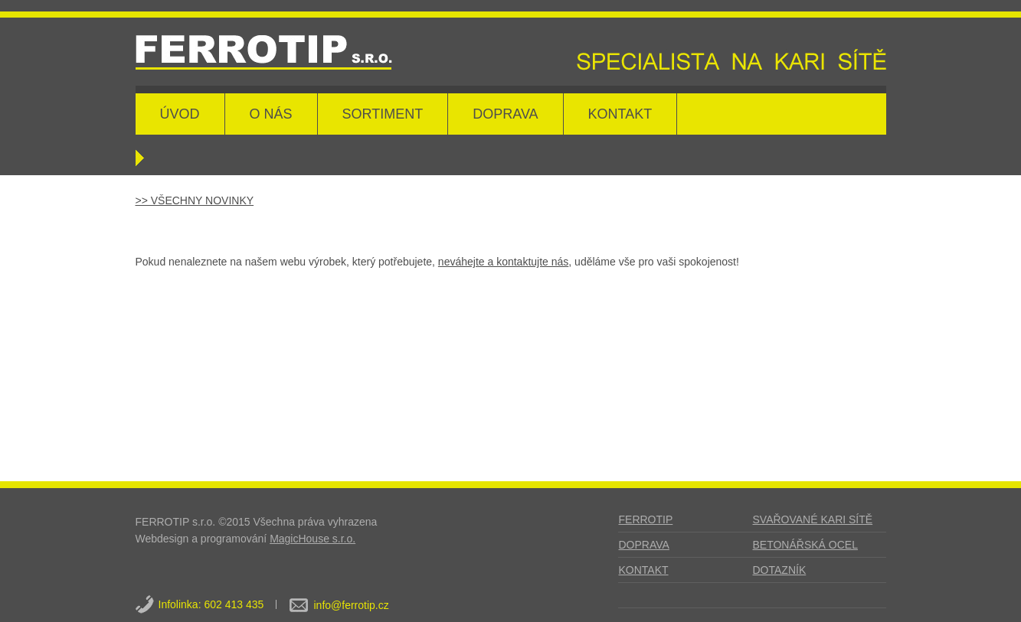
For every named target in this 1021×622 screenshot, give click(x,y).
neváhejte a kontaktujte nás (503, 262)
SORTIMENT (383, 114)
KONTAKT (620, 114)
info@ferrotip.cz (351, 605)
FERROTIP (646, 519)
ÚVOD (180, 114)
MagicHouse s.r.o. (312, 538)
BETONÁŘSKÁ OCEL (805, 545)
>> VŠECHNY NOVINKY (195, 200)
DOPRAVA (505, 114)
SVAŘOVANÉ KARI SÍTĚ (813, 519)
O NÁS (271, 114)
